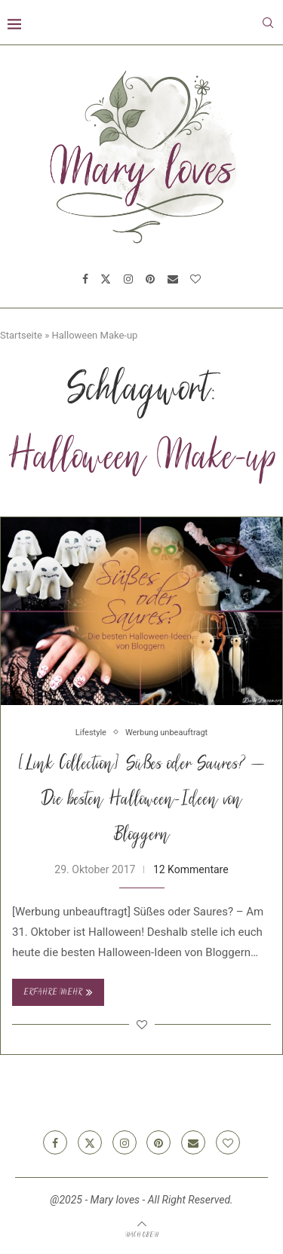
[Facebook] (85, 279)
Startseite (21, 335)
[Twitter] (105, 279)
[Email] (173, 279)
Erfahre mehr (58, 992)
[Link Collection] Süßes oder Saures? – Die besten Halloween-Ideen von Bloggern (142, 801)
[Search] (267, 22)
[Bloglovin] (195, 279)
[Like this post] (142, 1025)
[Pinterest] (150, 279)
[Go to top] (141, 1234)
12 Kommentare (191, 869)
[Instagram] (128, 279)
